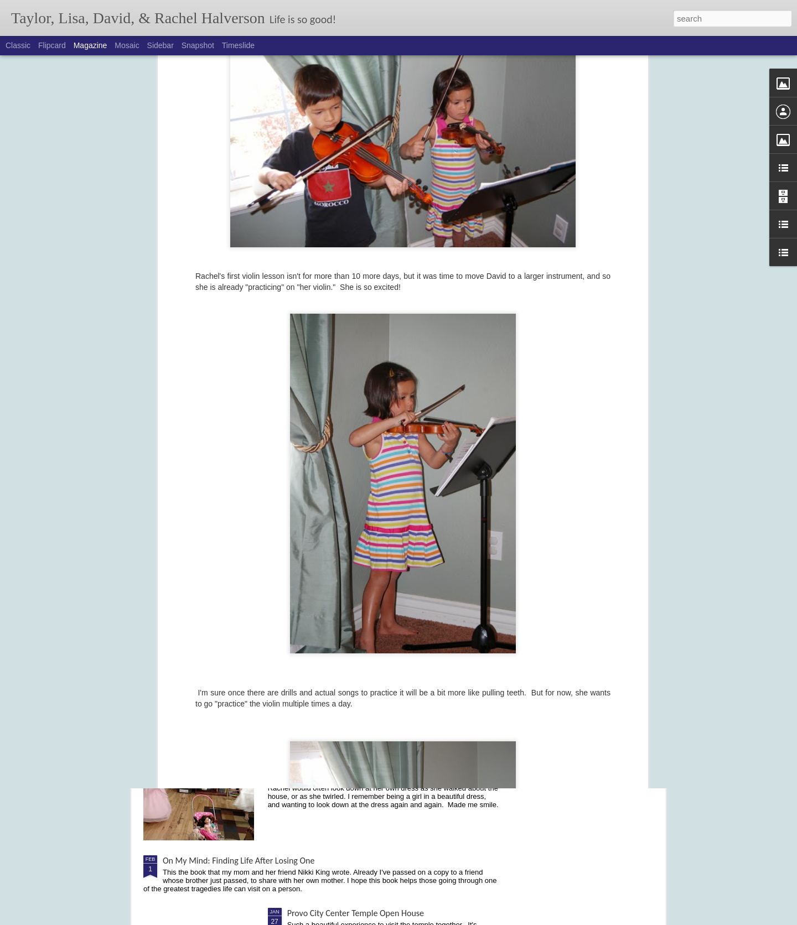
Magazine (90, 45)
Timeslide (238, 45)
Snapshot (198, 45)
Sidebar (160, 45)
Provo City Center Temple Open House (355, 913)
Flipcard (52, 45)
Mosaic (127, 45)
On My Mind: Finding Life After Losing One (238, 860)
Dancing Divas (312, 735)
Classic (18, 45)
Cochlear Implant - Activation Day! (348, 609)
